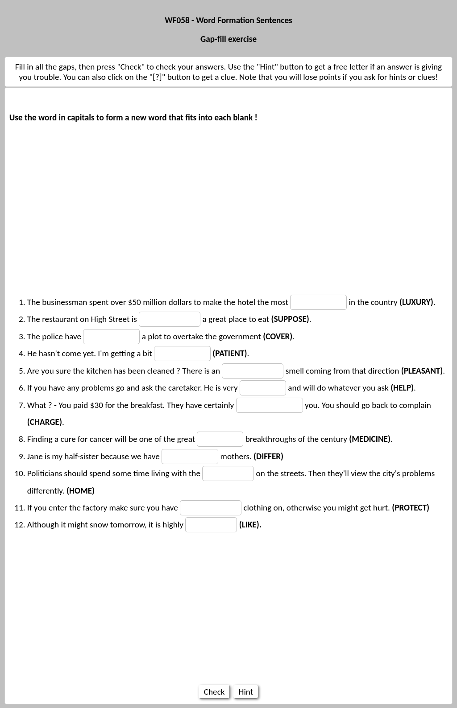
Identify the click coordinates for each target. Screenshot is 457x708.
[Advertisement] (228, 188)
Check (214, 692)
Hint (246, 692)
